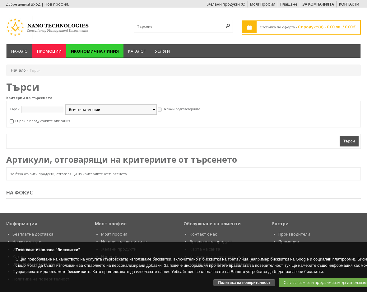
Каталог (137, 51)
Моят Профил (262, 4)
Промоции (49, 51)
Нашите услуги (27, 241)
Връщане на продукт (211, 241)
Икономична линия (95, 51)
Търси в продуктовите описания (42, 120)
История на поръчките (124, 241)
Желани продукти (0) (226, 4)
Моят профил (114, 234)
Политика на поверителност (244, 282)
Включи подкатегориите (181, 109)
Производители (294, 234)
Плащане (288, 4)
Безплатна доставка (32, 234)
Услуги (162, 51)
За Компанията (318, 4)
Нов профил (56, 4)
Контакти (349, 4)
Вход (35, 4)
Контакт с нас (203, 234)
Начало (19, 51)
